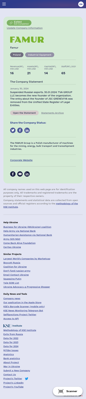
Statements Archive (52, 113)
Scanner (71, 391)
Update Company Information (25, 28)
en (80, 4)
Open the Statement (24, 113)
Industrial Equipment (39, 55)
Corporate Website (21, 160)
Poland (17, 55)
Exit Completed (21, 22)
